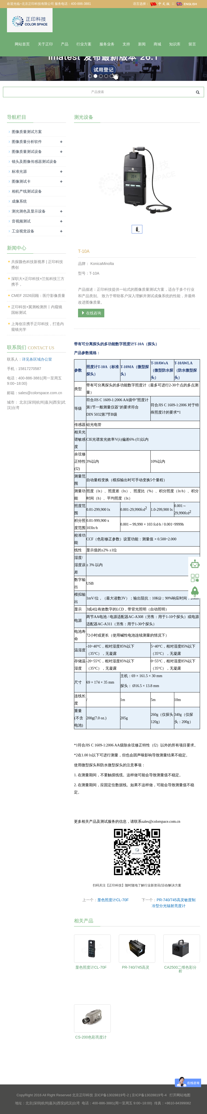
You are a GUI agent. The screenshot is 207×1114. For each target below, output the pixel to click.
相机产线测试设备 (27, 191)
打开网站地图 (179, 1095)
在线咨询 (91, 313)
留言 (192, 44)
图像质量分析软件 (27, 141)
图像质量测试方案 (27, 132)
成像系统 (19, 201)
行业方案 (83, 44)
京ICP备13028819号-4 (149, 1095)
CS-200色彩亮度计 (91, 1037)
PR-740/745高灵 (136, 967)
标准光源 (19, 171)
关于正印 (45, 44)
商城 (157, 44)
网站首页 (22, 44)
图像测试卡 (21, 181)
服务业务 (106, 44)
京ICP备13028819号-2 (111, 1095)
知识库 (174, 44)
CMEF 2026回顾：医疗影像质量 (38, 295)
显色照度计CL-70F (113, 900)
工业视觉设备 (23, 231)
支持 (126, 44)
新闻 (142, 44)
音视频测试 (21, 221)
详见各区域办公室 (37, 359)
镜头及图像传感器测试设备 (34, 161)
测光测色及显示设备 (29, 211)
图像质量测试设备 (27, 151)
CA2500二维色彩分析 (180, 969)
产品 (64, 44)
